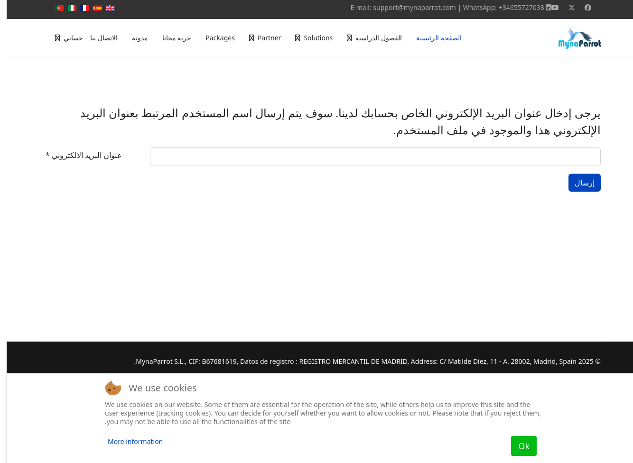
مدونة (133, 37)
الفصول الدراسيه (372, 37)
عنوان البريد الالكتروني (77, 155)
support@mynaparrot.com (407, 7)
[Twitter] (565, 7)
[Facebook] (581, 7)
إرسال (578, 182)
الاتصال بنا (97, 37)
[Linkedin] (542, 7)
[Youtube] (548, 7)
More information (128, 441)
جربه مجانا (170, 37)
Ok (517, 446)
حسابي (66, 37)
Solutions (311, 37)
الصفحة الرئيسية (432, 37)
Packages (213, 37)
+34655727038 (515, 7)
